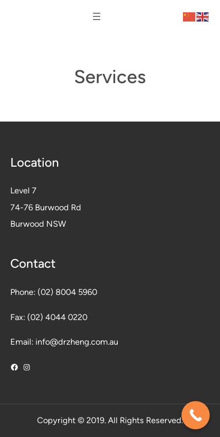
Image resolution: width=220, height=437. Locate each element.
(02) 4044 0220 (57, 317)
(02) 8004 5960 (67, 292)
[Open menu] (96, 16)
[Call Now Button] (195, 415)
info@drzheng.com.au (76, 342)
